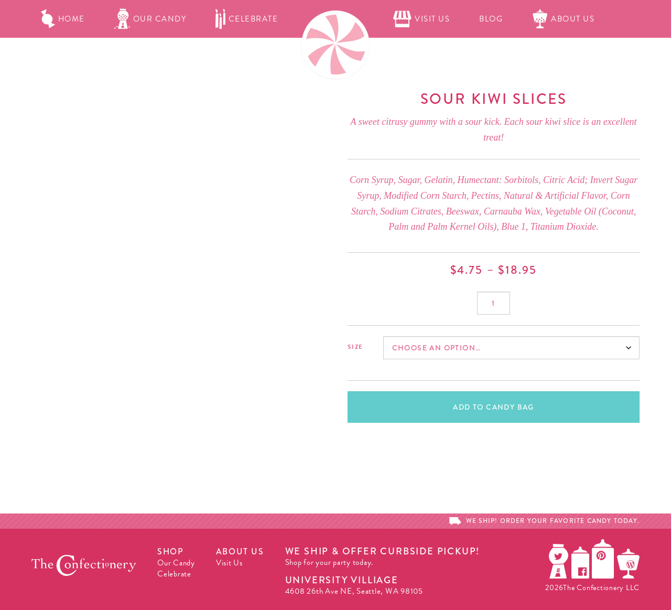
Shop (170, 551)
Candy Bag (458, 56)
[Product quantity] (493, 303)
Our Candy (150, 18)
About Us (563, 18)
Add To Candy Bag (493, 407)
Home (63, 18)
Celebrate (246, 18)
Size (355, 346)
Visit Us (421, 18)
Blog (491, 19)
